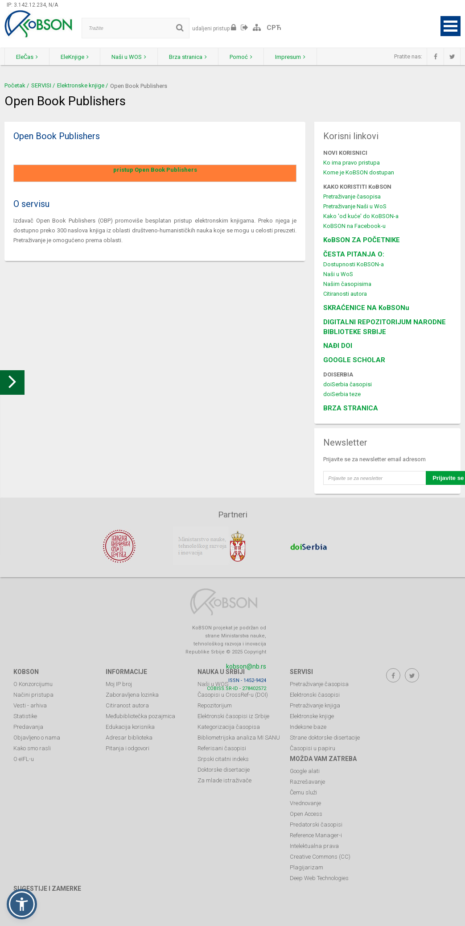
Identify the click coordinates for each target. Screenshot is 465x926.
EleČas (27, 57)
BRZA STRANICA (350, 408)
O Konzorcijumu (33, 684)
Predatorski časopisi (316, 824)
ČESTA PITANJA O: (353, 254)
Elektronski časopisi (315, 694)
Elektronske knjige (80, 85)
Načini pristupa (33, 694)
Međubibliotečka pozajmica (140, 716)
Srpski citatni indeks (223, 759)
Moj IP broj (119, 684)
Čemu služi (303, 792)
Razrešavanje (307, 781)
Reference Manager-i (316, 835)
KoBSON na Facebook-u (354, 226)
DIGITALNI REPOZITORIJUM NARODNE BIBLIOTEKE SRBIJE (384, 327)
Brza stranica (188, 57)
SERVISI (41, 85)
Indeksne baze (308, 726)
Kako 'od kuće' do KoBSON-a (361, 216)
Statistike (25, 716)
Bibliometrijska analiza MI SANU (239, 737)
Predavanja (28, 726)
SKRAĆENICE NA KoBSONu (366, 308)
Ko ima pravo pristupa (351, 162)
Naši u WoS (338, 274)
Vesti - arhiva (30, 705)
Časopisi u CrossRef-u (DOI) (233, 694)
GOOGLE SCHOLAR (354, 360)
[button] (22, 904)
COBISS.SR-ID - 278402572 (236, 688)
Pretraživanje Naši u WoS (355, 206)
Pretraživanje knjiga (315, 705)
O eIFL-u (23, 759)
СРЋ (274, 28)
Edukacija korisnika (130, 726)
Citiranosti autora (345, 293)
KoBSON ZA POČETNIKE (361, 240)
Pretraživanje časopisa (352, 196)
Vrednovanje (305, 803)
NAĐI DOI (337, 346)
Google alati (305, 771)
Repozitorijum (215, 705)
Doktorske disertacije (224, 769)
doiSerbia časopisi (347, 384)
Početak (14, 85)
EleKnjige (75, 57)
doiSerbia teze (342, 394)
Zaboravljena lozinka (132, 694)
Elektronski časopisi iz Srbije (233, 716)
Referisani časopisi (222, 748)
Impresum (290, 57)
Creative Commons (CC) (320, 856)
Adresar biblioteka (129, 737)
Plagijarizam (306, 867)
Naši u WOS (128, 57)
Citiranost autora (127, 705)
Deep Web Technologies (319, 878)
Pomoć (241, 57)
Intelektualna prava (314, 846)
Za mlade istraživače (224, 780)
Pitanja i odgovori (127, 748)
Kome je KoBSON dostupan (358, 172)
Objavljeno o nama (36, 737)
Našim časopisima (347, 284)
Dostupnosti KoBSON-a (353, 264)
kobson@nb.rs (246, 666)
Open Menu (450, 26)
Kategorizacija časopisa (229, 726)
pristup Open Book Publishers (155, 169)
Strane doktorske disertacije (325, 737)
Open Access (306, 813)
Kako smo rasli (32, 748)
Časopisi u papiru (312, 748)
